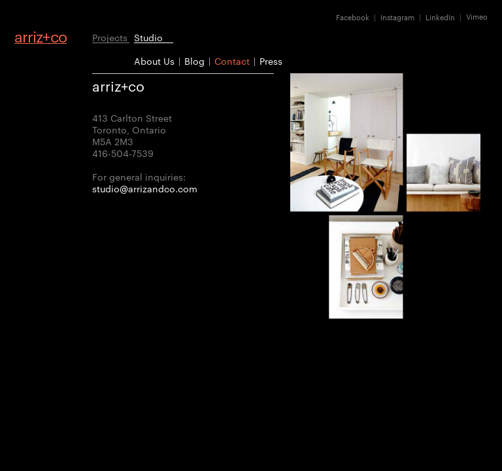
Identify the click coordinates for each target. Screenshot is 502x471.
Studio (148, 37)
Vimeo (477, 16)
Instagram (397, 17)
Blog (194, 60)
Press (270, 60)
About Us (154, 60)
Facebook (352, 17)
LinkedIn (440, 17)
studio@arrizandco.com (144, 188)
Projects (109, 37)
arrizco (40, 36)
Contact (232, 60)
